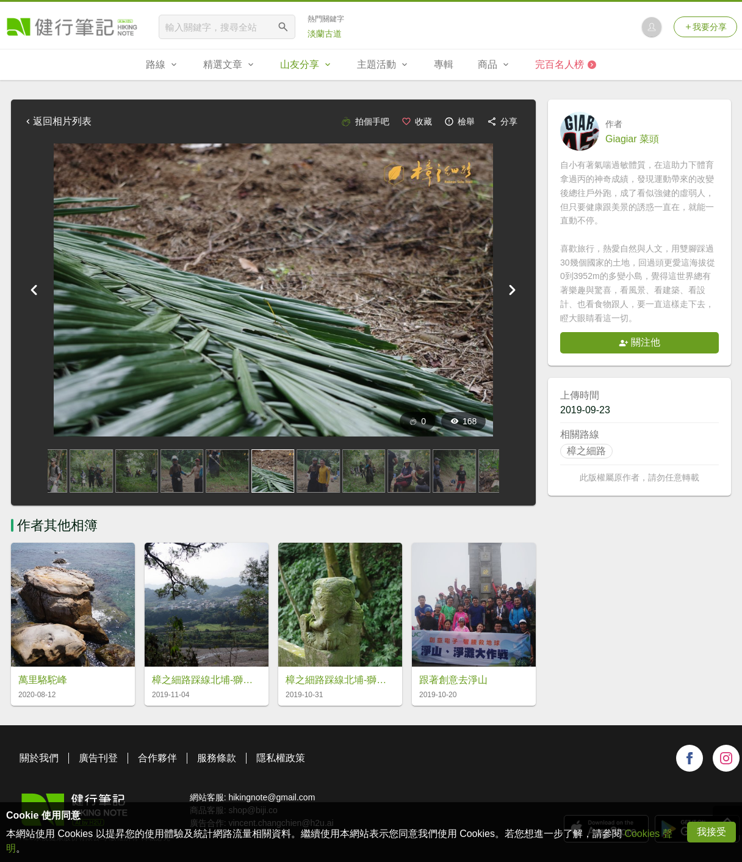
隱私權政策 (280, 758)
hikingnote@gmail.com (271, 797)
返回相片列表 (57, 121)
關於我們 (39, 758)
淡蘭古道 (325, 33)
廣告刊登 (98, 758)
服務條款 (216, 758)
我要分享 (705, 27)
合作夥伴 (157, 758)
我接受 (711, 832)
